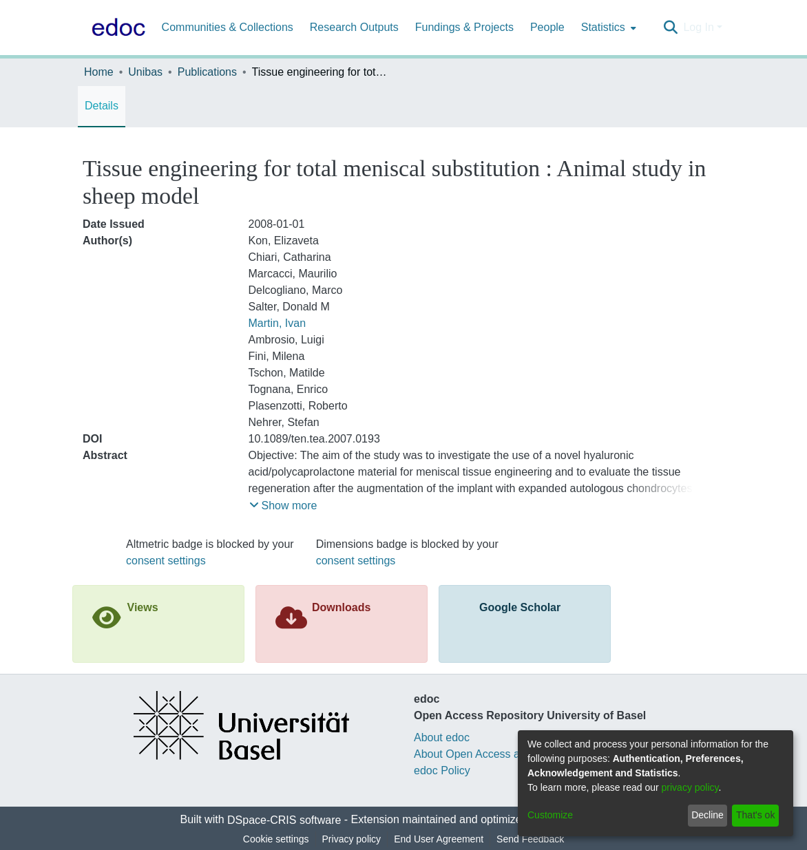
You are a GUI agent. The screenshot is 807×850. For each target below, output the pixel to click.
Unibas (145, 72)
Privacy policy (351, 838)
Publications (207, 72)
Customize (550, 814)
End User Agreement (438, 838)
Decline (707, 814)
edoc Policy (442, 770)
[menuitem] (607, 27)
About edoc (442, 737)
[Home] (115, 27)
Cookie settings (276, 838)
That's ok (755, 814)
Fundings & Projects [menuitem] (464, 27)
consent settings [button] (166, 560)
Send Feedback (530, 838)
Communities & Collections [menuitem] (227, 27)
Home (99, 72)
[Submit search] (670, 27)
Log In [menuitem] (698, 27)
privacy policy (690, 787)
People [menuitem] (547, 27)
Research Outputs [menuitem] (354, 27)
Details (101, 105)
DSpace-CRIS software (284, 820)
